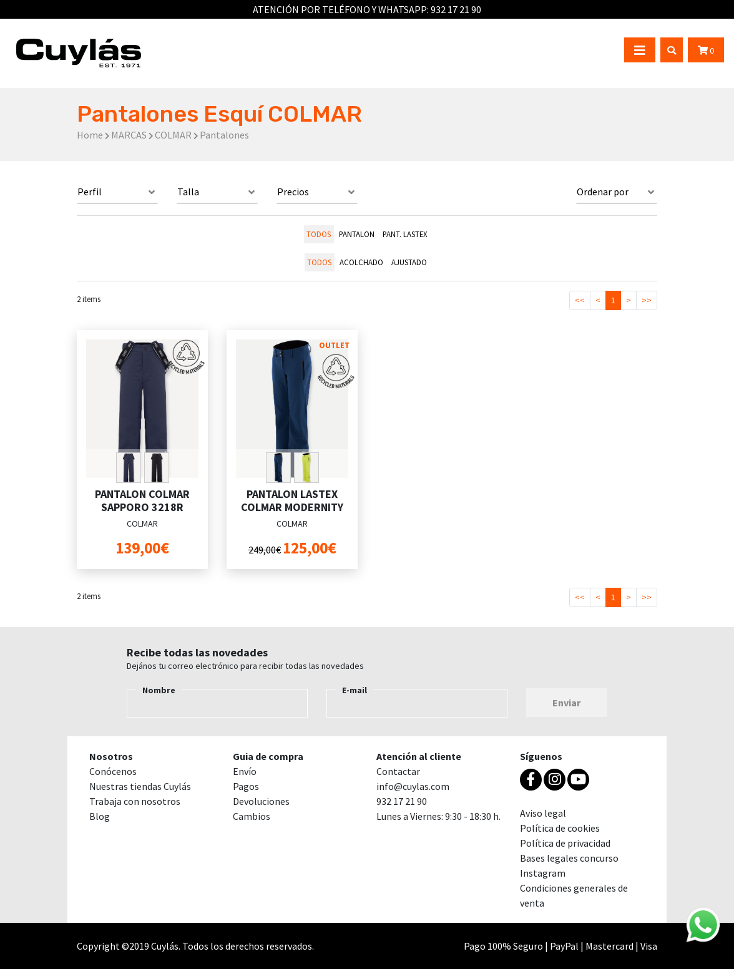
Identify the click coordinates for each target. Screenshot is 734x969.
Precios (293, 191)
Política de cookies (560, 828)
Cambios (251, 816)
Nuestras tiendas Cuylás (140, 786)
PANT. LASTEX (405, 234)
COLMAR (173, 135)
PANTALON (356, 234)
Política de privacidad (565, 843)
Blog (99, 816)
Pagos (246, 786)
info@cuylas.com (412, 786)
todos (318, 234)
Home (90, 135)
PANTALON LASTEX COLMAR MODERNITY (292, 501)
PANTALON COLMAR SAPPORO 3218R (142, 501)
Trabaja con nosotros (134, 801)
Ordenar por (603, 191)
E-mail (354, 690)
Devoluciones (261, 801)
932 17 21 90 (456, 9)
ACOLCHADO (361, 262)
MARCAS (129, 135)
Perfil (89, 191)
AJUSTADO (409, 262)
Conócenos (113, 771)
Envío (245, 771)
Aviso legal (543, 813)
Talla (188, 191)
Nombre (158, 690)
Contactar (398, 771)
